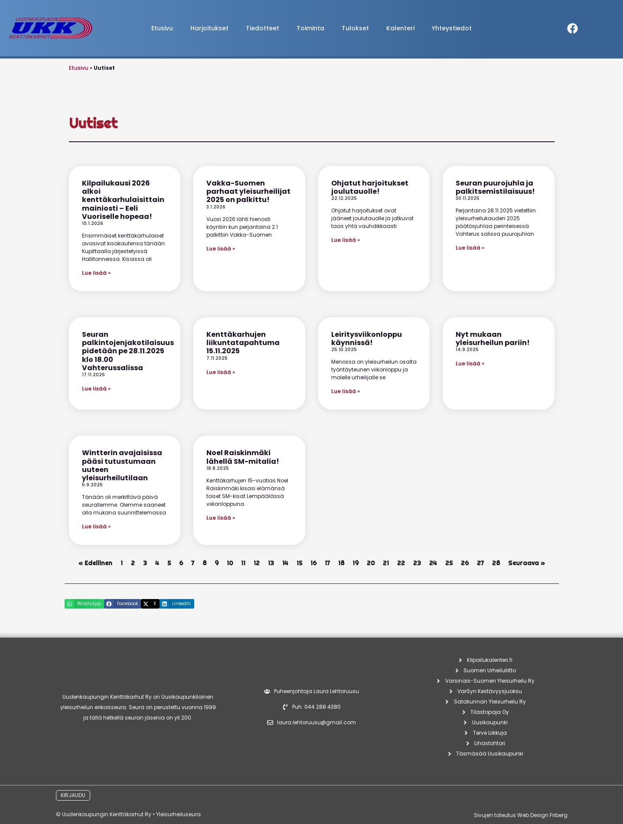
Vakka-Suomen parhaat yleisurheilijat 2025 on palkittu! (248, 191)
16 (313, 563)
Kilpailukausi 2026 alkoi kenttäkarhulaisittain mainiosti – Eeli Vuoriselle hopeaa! (123, 199)
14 (285, 563)
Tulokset (355, 28)
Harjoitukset (209, 28)
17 (327, 563)
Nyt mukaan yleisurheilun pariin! (493, 338)
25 (449, 563)
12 (257, 563)
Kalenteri (400, 28)
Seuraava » (526, 563)
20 (371, 563)
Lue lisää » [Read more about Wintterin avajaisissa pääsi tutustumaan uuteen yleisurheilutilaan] (96, 526)
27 (480, 563)
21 (386, 563)
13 (271, 563)
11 (243, 563)
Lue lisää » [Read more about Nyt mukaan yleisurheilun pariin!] (470, 363)
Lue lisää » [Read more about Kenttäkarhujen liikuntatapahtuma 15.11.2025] (220, 372)
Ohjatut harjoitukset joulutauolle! (369, 187)
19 (355, 563)
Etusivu (162, 28)
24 (433, 563)
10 (230, 563)
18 (341, 563)
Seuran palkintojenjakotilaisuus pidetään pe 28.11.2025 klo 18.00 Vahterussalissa (128, 351)
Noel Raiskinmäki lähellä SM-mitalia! (242, 457)
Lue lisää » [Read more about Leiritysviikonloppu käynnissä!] (345, 391)
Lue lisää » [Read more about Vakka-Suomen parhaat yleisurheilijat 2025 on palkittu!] (220, 248)
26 (465, 563)
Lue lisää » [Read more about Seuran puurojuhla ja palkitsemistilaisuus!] (470, 247)
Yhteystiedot (452, 28)
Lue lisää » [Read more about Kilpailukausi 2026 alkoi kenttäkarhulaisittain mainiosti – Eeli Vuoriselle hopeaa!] (96, 273)
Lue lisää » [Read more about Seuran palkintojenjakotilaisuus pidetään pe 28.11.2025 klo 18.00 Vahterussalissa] (96, 388)
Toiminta (310, 28)
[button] (84, 604)
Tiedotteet (262, 28)
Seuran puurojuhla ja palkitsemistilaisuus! (495, 187)
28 (496, 563)
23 (417, 563)
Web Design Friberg (542, 815)
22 (401, 563)
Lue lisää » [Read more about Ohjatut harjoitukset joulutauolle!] (345, 240)
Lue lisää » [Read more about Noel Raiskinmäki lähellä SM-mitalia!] (220, 517)
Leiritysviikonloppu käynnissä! (366, 338)
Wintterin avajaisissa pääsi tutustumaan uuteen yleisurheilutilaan (122, 465)
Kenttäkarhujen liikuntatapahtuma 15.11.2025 (243, 342)
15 (299, 563)
